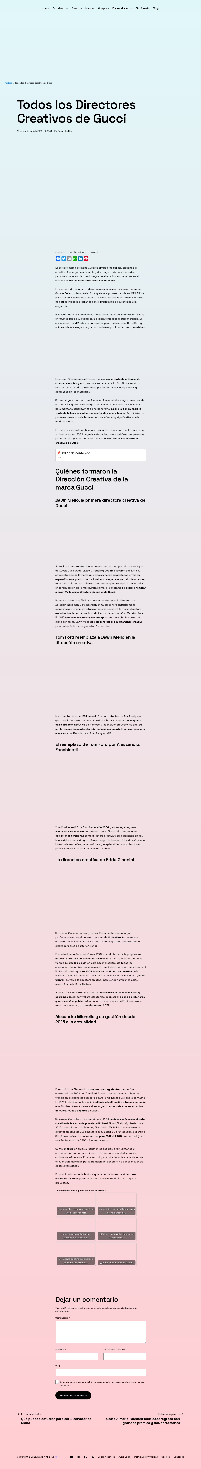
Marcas (89, 8)
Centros (77, 8)
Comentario (62, 1317)
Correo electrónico (114, 1349)
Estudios (58, 8)
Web (57, 1365)
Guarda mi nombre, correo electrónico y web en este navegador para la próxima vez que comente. (102, 1383)
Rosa (60, 131)
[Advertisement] (83, 49)
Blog (156, 8)
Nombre (60, 1349)
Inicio (45, 8)
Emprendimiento (122, 8)
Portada (8, 83)
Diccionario (143, 8)
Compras (103, 8)
